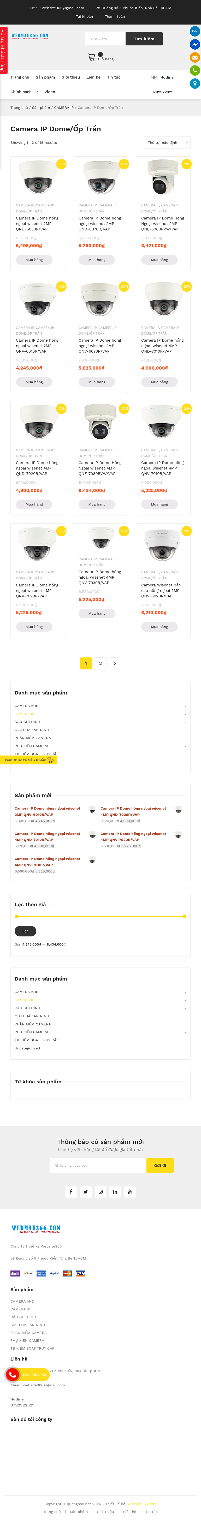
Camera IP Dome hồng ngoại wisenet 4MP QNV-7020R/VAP (37, 590)
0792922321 (22, 1405)
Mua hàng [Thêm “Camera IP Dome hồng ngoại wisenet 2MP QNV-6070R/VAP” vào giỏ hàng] (96, 382)
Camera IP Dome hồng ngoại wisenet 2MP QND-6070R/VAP (100, 223)
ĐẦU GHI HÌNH (27, 722)
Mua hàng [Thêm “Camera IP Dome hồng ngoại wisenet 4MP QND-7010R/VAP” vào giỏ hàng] (159, 382)
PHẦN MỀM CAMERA (33, 738)
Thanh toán (115, 16)
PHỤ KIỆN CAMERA (31, 746)
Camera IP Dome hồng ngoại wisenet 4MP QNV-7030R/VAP (100, 577)
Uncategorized (27, 1048)
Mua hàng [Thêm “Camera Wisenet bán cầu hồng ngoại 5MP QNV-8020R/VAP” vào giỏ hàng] (159, 627)
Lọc (25, 931)
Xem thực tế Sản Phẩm (29, 760)
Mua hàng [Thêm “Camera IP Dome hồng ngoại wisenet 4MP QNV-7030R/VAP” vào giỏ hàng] (96, 613)
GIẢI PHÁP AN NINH (32, 730)
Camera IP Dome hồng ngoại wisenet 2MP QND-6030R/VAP (37, 223)
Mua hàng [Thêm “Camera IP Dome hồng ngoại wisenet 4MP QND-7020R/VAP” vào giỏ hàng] (34, 504)
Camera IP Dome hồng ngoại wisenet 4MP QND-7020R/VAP (37, 468)
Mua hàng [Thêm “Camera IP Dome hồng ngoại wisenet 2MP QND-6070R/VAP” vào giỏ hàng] (96, 260)
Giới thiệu (105, 1512)
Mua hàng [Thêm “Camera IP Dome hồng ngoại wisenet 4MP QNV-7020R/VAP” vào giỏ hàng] (34, 627)
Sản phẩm (41, 107)
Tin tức (151, 1512)
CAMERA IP (64, 107)
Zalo (193, 31)
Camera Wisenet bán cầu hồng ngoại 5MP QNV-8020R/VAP (161, 590)
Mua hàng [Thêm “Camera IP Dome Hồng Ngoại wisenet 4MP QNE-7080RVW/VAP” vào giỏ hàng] (96, 504)
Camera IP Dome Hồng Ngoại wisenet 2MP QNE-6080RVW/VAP (162, 223)
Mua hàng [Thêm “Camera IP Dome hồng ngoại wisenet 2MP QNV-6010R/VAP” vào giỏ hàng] (34, 382)
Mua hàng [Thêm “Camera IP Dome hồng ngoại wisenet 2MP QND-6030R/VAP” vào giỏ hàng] (34, 260)
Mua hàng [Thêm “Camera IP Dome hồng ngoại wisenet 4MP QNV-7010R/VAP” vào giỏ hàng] (159, 504)
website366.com (142, 1504)
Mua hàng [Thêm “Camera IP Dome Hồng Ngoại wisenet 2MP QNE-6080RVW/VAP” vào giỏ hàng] (159, 260)
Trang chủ (19, 107)
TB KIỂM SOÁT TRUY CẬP (36, 754)
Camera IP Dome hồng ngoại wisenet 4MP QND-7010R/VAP (162, 346)
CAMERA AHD (27, 706)
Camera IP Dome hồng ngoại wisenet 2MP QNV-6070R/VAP (100, 346)
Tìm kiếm (144, 38)
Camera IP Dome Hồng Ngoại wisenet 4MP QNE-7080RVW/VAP (100, 468)
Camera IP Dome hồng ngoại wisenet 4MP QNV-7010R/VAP (162, 468)
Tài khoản (84, 16)
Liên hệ (129, 1512)
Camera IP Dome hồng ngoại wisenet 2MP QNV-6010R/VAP (37, 346)
